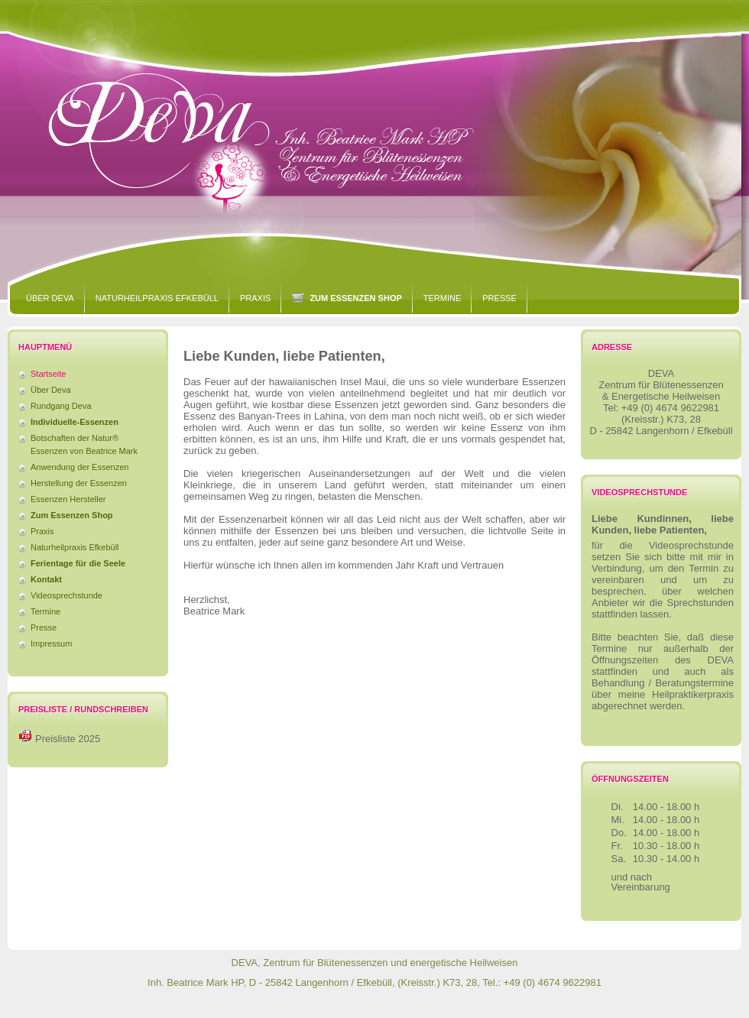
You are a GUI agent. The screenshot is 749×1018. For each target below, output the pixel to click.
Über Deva (50, 298)
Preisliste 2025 (67, 738)
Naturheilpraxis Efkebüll (157, 298)
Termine (442, 298)
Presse (499, 298)
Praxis (255, 298)
